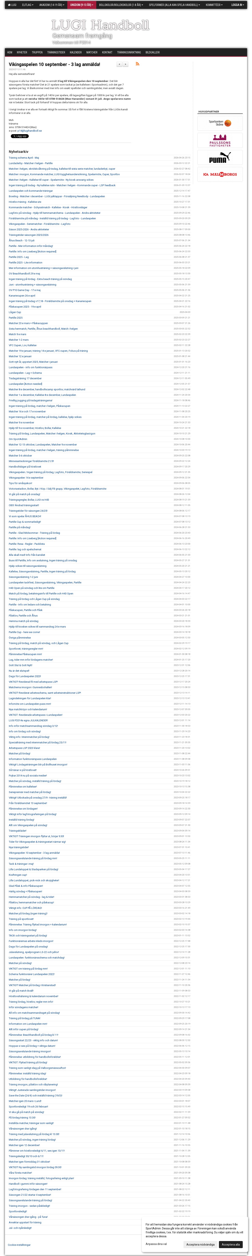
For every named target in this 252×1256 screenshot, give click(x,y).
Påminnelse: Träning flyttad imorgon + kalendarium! (38, 924)
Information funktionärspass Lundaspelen (33, 759)
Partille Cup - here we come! (24, 632)
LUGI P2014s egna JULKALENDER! (28, 720)
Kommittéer (214, 5)
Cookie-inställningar (19, 1244)
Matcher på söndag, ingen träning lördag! (32, 1139)
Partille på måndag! (20, 527)
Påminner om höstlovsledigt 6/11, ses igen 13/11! (37, 1150)
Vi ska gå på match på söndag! (26, 1112)
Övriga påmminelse (20, 637)
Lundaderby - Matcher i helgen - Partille (31, 163)
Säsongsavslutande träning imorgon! (30, 1051)
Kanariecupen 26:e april (22, 295)
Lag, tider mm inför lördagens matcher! (31, 659)
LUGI (12, 5)
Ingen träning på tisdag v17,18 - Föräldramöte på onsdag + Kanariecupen (50, 301)
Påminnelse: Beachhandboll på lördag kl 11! (33, 1034)
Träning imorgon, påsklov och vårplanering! (33, 1084)
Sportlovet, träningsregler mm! (26, 648)
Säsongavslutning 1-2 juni (23, 576)
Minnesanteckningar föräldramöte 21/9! (31, 461)
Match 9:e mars (17, 334)
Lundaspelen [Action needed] (25, 383)
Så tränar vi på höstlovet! (23, 770)
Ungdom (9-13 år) (81, 5)
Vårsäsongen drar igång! (23, 1128)
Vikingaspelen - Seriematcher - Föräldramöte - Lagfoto (39, 223)
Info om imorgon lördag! (23, 930)
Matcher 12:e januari (20, 356)
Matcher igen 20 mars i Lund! (25, 1101)
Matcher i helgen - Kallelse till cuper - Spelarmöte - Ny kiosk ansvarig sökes (51, 179)
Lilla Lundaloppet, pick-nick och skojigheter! (34, 880)
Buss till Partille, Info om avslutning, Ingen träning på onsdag (43, 560)
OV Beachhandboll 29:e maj (24, 273)
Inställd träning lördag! (21, 819)
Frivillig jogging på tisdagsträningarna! (30, 400)
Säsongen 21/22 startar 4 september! (30, 1194)
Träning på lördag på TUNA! (24, 1018)
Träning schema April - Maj (24, 157)
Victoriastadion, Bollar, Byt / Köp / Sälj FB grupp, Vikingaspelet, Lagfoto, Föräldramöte (57, 488)
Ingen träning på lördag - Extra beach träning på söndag (40, 279)
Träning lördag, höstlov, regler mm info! (31, 1001)
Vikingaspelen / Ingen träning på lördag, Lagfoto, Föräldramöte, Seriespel (50, 472)
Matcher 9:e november (21, 422)
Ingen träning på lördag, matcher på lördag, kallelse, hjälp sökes (45, 417)
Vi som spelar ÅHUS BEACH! (25, 516)
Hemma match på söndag (23, 621)
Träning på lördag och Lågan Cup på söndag (34, 599)
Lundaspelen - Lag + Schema (25, 372)
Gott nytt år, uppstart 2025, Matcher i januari (33, 361)
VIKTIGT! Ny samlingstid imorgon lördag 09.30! (35, 1167)
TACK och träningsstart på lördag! (28, 935)
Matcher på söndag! (20, 963)
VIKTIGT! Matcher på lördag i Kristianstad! (32, 985)
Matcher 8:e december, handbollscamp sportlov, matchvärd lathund (47, 389)
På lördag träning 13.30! (22, 1117)
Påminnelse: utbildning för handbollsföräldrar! (35, 1056)
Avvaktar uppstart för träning (25, 1222)
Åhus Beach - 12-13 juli (21, 240)
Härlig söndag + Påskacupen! (25, 891)
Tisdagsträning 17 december (25, 378)
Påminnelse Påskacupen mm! (25, 654)
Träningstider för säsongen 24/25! (28, 510)
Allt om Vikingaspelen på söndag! (28, 825)
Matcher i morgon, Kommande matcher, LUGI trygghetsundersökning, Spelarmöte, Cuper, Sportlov (64, 174)
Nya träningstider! (19, 847)
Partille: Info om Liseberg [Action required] (32, 251)
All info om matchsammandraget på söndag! (34, 1012)
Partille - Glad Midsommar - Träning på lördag (34, 532)
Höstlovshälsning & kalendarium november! (33, 996)
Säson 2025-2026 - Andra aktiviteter (29, 229)
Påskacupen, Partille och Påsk (26, 610)
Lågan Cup (15, 312)
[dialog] (195, 1234)
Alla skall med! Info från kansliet (27, 554)
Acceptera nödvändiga (200, 1244)
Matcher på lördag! (19, 753)
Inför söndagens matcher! (23, 1007)
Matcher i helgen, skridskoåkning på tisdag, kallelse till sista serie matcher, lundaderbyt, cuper (62, 168)
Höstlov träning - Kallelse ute (25, 201)
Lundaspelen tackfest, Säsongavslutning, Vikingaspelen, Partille (45, 582)
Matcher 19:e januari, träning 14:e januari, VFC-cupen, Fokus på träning (48, 350)
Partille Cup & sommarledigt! (25, 521)
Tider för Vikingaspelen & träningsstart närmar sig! (37, 841)
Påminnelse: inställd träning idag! (27, 1073)
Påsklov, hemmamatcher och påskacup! (31, 902)
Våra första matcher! (20, 1172)
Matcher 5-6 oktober (20, 455)
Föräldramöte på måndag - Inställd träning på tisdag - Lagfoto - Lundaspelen (52, 218)
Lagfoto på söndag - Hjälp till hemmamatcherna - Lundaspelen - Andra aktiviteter (54, 212)
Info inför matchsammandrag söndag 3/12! (33, 725)
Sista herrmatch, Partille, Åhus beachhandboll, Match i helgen (43, 328)
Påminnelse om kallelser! (23, 786)
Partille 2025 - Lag (19, 257)
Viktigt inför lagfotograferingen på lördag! (33, 814)
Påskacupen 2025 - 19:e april (25, 306)
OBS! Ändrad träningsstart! (24, 505)
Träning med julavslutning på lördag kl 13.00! (34, 1134)
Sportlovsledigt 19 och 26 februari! (28, 1106)
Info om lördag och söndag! (25, 731)
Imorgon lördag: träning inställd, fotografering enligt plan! (41, 1178)
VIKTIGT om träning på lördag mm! (28, 968)
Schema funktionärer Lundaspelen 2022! (32, 974)
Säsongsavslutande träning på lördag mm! (33, 858)
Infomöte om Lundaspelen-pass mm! (30, 703)
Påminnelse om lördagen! (23, 808)
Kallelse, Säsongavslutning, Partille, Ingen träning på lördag (42, 571)
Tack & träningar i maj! (21, 863)
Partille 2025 (15, 317)
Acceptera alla (231, 1244)
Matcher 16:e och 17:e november (27, 411)
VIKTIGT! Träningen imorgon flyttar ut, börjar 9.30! (36, 836)
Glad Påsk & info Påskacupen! (26, 885)
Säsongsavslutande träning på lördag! (30, 1200)
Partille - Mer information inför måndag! (31, 246)
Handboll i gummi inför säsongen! (28, 1183)
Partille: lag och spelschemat (25, 549)
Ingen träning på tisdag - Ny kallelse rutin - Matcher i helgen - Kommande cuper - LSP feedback (62, 185)
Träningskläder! (17, 830)
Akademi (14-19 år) (51, 5)
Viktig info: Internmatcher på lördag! (29, 736)
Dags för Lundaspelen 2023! (25, 676)
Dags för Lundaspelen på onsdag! (28, 946)
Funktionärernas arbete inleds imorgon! (31, 941)
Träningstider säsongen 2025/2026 (28, 234)
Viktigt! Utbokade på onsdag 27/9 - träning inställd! (38, 797)
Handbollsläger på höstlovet (25, 466)
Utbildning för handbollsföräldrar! (28, 1079)
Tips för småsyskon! (20, 483)
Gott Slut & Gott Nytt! (20, 665)
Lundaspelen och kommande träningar (31, 190)
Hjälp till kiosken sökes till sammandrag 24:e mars (37, 626)
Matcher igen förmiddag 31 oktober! (29, 1161)
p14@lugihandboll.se (30, 130)
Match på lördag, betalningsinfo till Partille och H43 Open (41, 593)
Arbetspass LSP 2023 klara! (24, 748)
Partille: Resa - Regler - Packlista (27, 543)
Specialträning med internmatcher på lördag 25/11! (37, 742)
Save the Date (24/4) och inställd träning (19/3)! (35, 1095)
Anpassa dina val (156, 1244)
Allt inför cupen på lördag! (23, 1029)
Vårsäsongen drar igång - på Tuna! (28, 1216)
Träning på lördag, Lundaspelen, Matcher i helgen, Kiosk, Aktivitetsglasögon (52, 433)
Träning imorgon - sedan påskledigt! (29, 1205)
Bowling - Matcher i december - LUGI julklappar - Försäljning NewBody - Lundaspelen (57, 196)
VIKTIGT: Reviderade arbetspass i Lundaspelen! (35, 714)
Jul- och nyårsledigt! (20, 1227)
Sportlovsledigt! (18, 1211)
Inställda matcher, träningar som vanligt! (31, 1123)
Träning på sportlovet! (21, 919)
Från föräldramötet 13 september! (28, 803)
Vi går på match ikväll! (21, 990)
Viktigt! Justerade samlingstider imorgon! (32, 1090)
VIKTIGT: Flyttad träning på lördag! (28, 1062)
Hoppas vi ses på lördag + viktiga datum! (32, 1045)
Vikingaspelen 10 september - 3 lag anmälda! (54, 64)
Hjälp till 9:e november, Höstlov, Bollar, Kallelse (35, 428)
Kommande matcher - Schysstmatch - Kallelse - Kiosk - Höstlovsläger (48, 207)
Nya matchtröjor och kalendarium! (28, 709)
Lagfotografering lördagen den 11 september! (35, 1189)
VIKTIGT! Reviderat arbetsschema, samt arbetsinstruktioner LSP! (45, 692)
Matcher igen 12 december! (24, 1145)
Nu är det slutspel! (19, 670)
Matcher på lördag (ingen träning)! (28, 913)
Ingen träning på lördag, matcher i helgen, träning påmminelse (44, 450)
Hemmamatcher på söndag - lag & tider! (31, 896)
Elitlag (27, 5)
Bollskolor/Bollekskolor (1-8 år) (121, 5)
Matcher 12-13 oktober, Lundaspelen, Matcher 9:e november (43, 444)
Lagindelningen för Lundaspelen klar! (30, 698)
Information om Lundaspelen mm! (28, 1023)
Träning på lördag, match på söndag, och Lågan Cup (39, 643)
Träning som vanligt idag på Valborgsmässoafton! (37, 1067)
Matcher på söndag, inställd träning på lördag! (35, 781)
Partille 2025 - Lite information (25, 262)
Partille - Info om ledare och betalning (30, 604)
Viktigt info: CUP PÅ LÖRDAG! (25, 907)
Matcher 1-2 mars (19, 339)
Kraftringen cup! (18, 874)
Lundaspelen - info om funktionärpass (30, 367)
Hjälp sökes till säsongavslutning (27, 565)
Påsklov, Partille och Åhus (23, 615)
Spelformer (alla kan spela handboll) (174, 5)
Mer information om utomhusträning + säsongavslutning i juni (43, 268)
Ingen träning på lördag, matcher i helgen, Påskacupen (39, 405)
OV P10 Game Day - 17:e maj (25, 290)
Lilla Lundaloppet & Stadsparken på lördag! (33, 869)
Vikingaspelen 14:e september (26, 477)
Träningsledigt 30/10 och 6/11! (26, 1156)
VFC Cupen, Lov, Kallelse (22, 345)
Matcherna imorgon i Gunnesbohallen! (30, 687)
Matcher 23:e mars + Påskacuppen (28, 323)
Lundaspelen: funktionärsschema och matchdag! (37, 957)
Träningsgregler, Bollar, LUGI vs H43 (29, 499)
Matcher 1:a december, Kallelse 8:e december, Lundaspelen (42, 394)
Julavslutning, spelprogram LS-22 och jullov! (34, 952)
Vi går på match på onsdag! (24, 494)
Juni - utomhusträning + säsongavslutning (32, 284)
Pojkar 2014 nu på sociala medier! (28, 775)
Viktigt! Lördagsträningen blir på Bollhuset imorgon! (38, 764)
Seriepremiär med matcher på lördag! (30, 792)
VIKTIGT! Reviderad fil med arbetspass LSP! (33, 681)
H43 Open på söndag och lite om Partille (31, 588)
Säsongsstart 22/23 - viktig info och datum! (33, 1040)
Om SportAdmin (18, 439)
